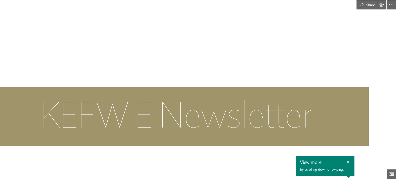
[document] (200, 92)
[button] (367, 4)
